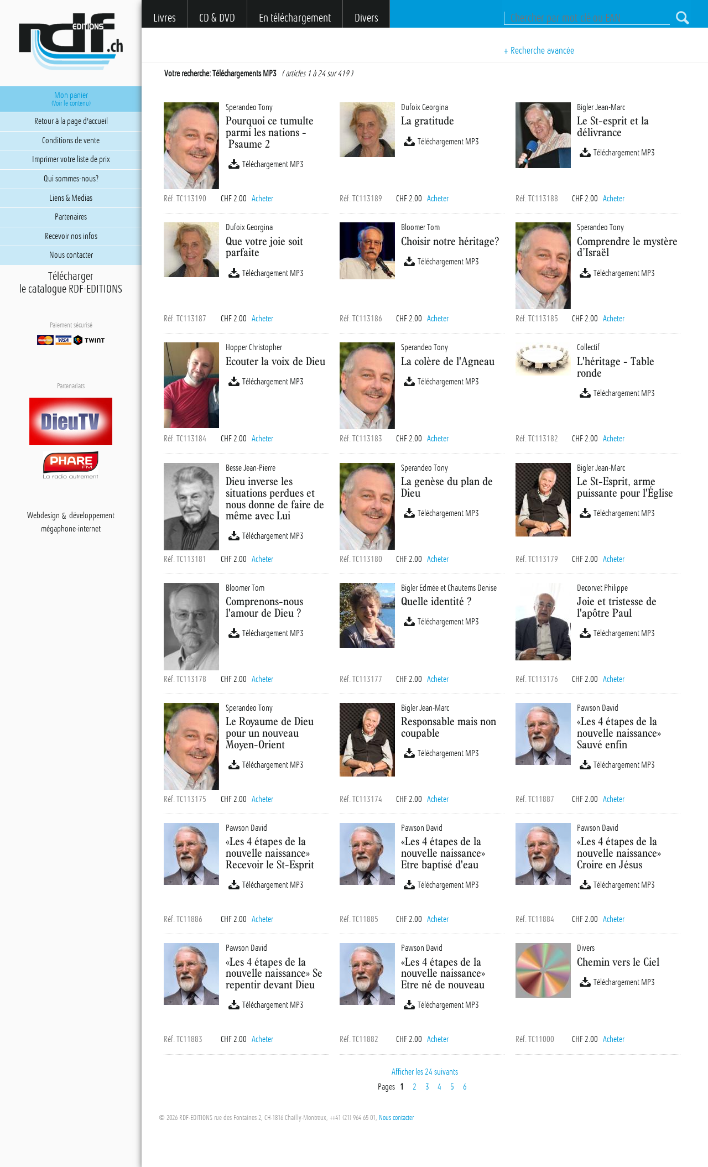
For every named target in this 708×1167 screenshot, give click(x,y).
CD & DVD (217, 18)
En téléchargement (295, 18)
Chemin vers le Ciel (618, 961)
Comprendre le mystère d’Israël (627, 247)
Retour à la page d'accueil (71, 121)
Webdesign (43, 516)
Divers (366, 18)
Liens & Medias (70, 198)
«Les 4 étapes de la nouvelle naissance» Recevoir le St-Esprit (270, 853)
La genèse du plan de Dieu (447, 487)
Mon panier (71, 99)
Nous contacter (396, 1118)
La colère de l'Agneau (447, 361)
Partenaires (71, 217)
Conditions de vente (71, 140)
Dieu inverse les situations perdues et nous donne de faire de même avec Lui (275, 498)
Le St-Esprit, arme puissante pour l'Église (625, 487)
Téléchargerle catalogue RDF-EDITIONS (70, 282)
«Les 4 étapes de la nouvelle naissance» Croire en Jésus (619, 853)
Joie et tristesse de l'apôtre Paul (617, 607)
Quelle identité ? (436, 601)
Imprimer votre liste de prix (71, 159)
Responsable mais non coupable (448, 727)
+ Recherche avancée (539, 50)
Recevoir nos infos (71, 236)
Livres (164, 18)
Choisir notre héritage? (450, 241)
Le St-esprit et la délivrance (613, 126)
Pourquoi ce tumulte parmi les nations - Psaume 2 (270, 132)
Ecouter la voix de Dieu (275, 361)
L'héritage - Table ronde (615, 367)
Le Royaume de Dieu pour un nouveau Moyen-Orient (270, 733)
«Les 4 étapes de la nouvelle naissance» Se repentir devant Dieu (274, 973)
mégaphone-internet (71, 529)
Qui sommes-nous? (71, 179)
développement (91, 516)
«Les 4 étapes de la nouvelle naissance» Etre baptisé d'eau (443, 853)
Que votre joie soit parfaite (264, 247)
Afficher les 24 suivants (425, 1072)
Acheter (262, 199)
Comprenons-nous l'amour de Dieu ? (264, 607)
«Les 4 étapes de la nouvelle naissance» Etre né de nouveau (443, 973)
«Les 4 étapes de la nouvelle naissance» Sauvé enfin (619, 733)
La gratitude (427, 120)
